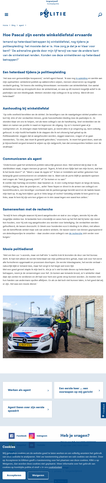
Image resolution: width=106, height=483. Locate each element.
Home (5, 25)
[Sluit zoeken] (99, 14)
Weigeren (38, 475)
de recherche (75, 233)
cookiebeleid (55, 467)
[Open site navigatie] (6, 14)
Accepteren (14, 475)
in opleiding (82, 78)
